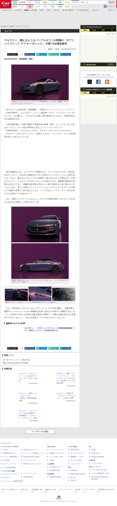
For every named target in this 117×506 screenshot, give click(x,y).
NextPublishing (28, 477)
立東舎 (52, 460)
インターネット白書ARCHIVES (13, 481)
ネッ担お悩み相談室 (9, 467)
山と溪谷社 (50, 464)
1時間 (85, 30)
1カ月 (112, 30)
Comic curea (95, 453)
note (55, 54)
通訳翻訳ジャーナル (76, 457)
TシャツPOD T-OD (56, 457)
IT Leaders (6, 460)
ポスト (14, 54)
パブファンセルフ (97, 463)
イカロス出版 (72, 446)
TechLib (72, 480)
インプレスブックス (29, 473)
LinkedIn (67, 54)
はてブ (43, 54)
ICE (90, 446)
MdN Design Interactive (77, 474)
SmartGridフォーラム (30, 449)
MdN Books (74, 470)
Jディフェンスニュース (77, 453)
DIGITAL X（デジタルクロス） (33, 464)
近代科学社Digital (55, 477)
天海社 (93, 449)
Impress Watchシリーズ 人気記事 (99, 89)
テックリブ (71, 477)
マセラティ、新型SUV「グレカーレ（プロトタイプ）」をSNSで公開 (65, 395)
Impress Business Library (31, 457)
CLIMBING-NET (55, 470)
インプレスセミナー (29, 460)
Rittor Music (51, 446)
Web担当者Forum (8, 453)
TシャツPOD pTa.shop (99, 470)
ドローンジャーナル (9, 464)
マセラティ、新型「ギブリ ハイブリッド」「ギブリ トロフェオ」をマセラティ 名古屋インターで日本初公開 (65, 378)
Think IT (5, 449)
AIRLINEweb (74, 449)
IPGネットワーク (94, 467)
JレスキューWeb (75, 460)
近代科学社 (50, 474)
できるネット (7, 477)
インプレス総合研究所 (10, 457)
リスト (21, 54)
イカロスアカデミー (76, 464)
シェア (31, 54)
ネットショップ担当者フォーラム (34, 453)
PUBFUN (92, 460)
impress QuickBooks (97, 457)
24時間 (94, 30)
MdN (69, 467)
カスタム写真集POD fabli (100, 473)
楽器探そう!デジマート (57, 453)
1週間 (103, 30)
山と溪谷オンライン (56, 467)
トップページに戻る (40, 431)
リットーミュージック (57, 449)
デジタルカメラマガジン (11, 474)
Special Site (91, 65)
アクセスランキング (93, 27)
